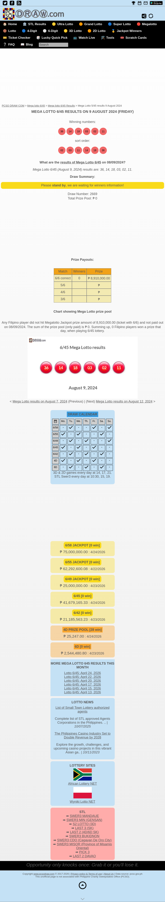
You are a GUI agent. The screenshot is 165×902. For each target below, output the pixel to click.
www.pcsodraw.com (43, 873)
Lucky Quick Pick (55, 37)
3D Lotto (75, 31)
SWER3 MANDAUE (84, 816)
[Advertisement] (82, 76)
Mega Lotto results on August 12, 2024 (124, 401)
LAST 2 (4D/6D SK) (84, 832)
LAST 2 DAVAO (84, 856)
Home (12, 24)
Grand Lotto (93, 24)
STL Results (37, 24)
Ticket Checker (19, 37)
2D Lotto (99, 31)
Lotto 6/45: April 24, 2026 (82, 673)
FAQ (11, 44)
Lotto (12, 31)
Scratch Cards (136, 37)
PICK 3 (84, 852)
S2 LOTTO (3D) (84, 824)
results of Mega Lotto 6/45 (80, 162)
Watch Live (87, 37)
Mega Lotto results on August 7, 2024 (39, 401)
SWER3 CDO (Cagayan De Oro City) (84, 840)
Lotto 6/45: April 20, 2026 (82, 681)
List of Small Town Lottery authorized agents (83, 709)
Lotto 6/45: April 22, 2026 (82, 677)
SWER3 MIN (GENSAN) (84, 820)
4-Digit (32, 31)
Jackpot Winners (129, 31)
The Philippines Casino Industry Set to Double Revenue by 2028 (82, 735)
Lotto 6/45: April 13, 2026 (82, 692)
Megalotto (149, 24)
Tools (110, 37)
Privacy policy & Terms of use (86, 873)
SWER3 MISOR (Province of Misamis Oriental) (84, 846)
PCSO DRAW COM (13, 105)
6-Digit (53, 31)
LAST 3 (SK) (84, 828)
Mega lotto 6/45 (36, 105)
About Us (108, 873)
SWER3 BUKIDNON (84, 836)
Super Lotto (122, 24)
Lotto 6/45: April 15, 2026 (82, 688)
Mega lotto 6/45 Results (61, 105)
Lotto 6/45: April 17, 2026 (82, 684)
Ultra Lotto (65, 24)
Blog (29, 44)
